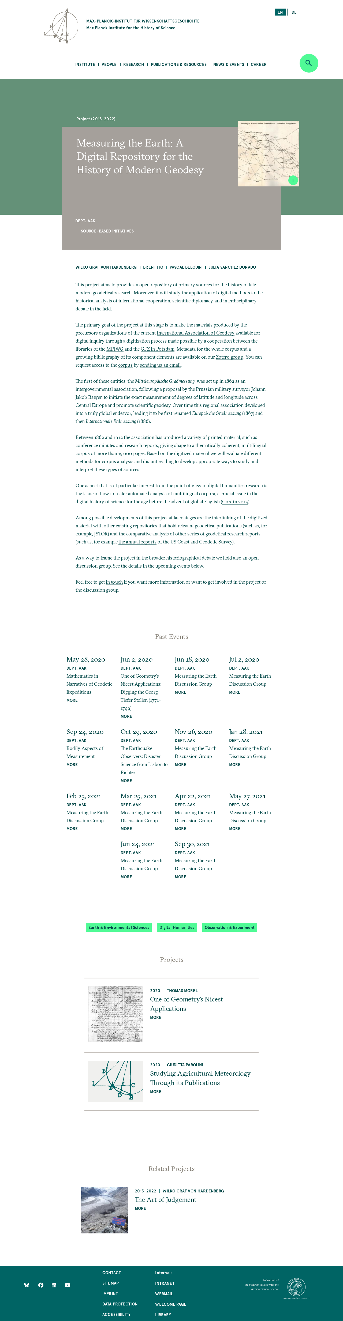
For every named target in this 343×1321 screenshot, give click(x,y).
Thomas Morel (182, 990)
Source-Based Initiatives (107, 231)
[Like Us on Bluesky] (26, 1285)
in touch (114, 582)
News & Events (228, 64)
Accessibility (116, 1314)
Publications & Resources (179, 64)
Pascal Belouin (186, 267)
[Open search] (309, 63)
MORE (72, 700)
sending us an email (160, 365)
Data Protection (120, 1304)
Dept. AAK (85, 220)
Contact (111, 1272)
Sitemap (110, 1283)
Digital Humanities (176, 927)
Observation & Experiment (230, 927)
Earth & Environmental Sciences (118, 927)
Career (259, 64)
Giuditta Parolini (185, 1064)
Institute (85, 64)
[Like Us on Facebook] (41, 1285)
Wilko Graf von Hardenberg (106, 267)
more (156, 1017)
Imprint (110, 1293)
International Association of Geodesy (195, 333)
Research (133, 64)
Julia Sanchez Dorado (232, 267)
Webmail (164, 1293)
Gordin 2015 (235, 501)
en (280, 12)
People (109, 64)
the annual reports (137, 542)
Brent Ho (153, 267)
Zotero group (229, 357)
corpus (125, 365)
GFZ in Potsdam (158, 349)
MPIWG (115, 349)
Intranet (164, 1283)
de (294, 12)
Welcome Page (170, 1304)
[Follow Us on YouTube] (67, 1285)
